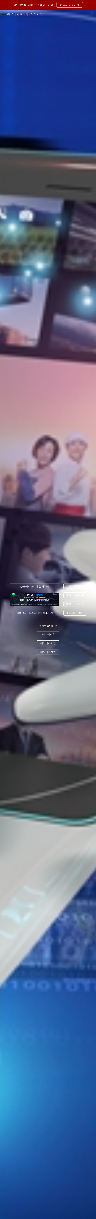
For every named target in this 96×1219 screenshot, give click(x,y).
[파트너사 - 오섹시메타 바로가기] (34, 612)
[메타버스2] (48, 634)
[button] (3, 14)
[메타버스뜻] (75, 586)
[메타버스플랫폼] (75, 604)
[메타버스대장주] (48, 625)
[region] (48, 5)
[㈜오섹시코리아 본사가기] (34, 586)
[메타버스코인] (48, 652)
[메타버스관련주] (75, 595)
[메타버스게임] (48, 643)
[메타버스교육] (75, 613)
